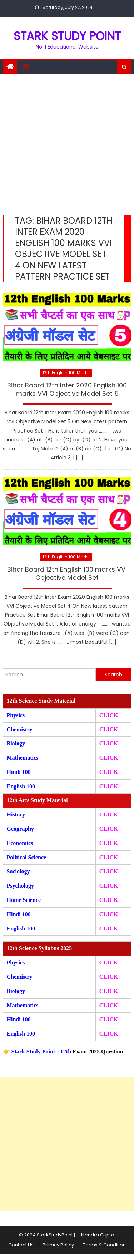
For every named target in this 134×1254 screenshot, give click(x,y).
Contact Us (21, 1244)
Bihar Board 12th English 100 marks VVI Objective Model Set (67, 573)
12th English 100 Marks (66, 373)
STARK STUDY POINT (67, 36)
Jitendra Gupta (97, 1234)
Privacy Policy (58, 1244)
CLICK (108, 758)
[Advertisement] (67, 145)
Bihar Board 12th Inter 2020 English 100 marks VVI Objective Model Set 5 (67, 389)
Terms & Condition (104, 1244)
